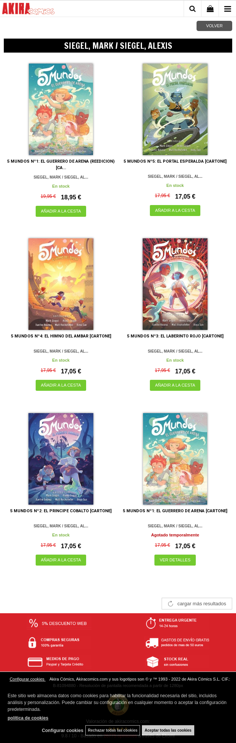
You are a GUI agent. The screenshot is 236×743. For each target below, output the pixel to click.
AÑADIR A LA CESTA (61, 211)
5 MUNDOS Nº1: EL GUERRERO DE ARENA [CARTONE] (175, 510)
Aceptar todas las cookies (168, 730)
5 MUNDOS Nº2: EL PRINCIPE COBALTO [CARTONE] (61, 510)
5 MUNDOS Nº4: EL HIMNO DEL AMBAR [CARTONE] (61, 336)
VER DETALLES (175, 560)
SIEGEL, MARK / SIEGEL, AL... (60, 177)
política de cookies (28, 718)
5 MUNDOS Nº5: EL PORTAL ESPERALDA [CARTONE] (175, 161)
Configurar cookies (27, 679)
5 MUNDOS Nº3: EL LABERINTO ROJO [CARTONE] (175, 336)
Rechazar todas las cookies (113, 730)
